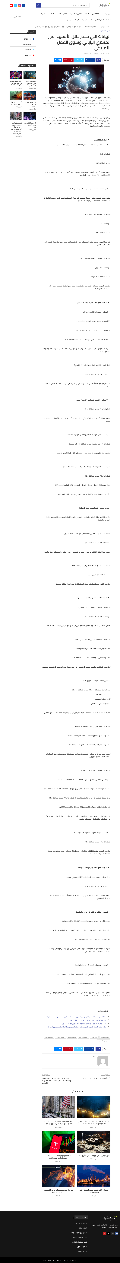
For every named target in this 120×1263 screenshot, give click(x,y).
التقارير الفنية (63, 14)
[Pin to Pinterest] (68, 60)
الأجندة (87, 14)
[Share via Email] (58, 60)
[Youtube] (11, 5)
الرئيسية (107, 14)
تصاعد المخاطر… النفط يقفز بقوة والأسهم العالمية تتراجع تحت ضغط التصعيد (93, 1122)
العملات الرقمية (87, 20)
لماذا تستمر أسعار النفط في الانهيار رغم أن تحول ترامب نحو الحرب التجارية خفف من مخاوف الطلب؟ (76, 1016)
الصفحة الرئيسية (105, 27)
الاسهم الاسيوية (60, 1037)
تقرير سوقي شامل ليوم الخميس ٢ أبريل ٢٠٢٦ (94, 1155)
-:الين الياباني (94, 1037)
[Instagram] (19, 5)
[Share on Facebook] (90, 60)
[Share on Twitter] (79, 60)
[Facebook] (23, 5)
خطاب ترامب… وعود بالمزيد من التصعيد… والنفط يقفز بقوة (59, 1191)
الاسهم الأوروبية (72, 1037)
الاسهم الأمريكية (83, 1037)
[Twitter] (15, 5)
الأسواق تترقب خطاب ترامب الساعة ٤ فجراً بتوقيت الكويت (94, 1191)
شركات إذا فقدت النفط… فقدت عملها (30, 104)
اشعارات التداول (97, 14)
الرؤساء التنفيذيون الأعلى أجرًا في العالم (30, 125)
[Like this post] (97, 60)
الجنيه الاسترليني (49, 1037)
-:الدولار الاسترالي (105, 1037)
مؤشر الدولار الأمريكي (104, 1041)
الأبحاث (77, 20)
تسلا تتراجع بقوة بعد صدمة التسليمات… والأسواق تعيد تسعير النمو (58, 1157)
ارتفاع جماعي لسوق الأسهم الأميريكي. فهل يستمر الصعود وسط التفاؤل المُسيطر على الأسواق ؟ (76, 1027)
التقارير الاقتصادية (76, 14)
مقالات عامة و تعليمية (48, 14)
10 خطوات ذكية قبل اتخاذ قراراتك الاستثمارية (30, 84)
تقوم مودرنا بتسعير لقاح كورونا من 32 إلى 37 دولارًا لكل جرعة (87, 1020)
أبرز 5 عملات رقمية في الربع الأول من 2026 (16, 84)
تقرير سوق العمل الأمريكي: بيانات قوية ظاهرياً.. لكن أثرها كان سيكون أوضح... (59, 1122)
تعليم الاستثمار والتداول (102, 20)
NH (106, 53)
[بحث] (63, 5)
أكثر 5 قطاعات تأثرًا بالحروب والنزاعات (16, 103)
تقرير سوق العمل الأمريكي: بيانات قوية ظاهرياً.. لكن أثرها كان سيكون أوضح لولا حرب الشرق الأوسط (16, 128)
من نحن (69, 20)
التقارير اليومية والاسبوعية (79, 1233)
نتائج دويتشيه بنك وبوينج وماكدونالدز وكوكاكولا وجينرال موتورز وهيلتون (84, 1023)
